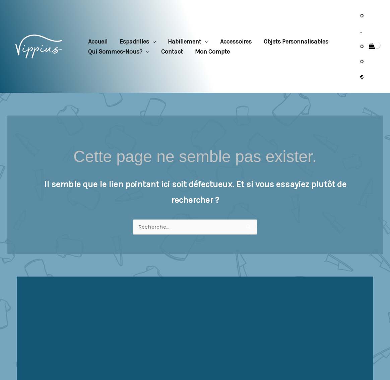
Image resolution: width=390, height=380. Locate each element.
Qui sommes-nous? (115, 51)
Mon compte (212, 51)
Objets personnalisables (296, 41)
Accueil (98, 41)
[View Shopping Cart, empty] (367, 46)
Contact (172, 51)
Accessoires (236, 41)
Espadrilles (134, 41)
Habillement (184, 41)
